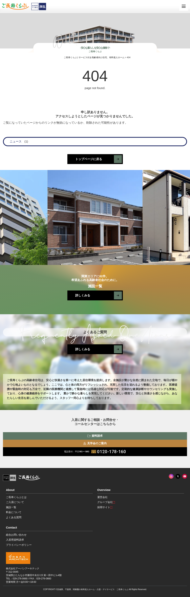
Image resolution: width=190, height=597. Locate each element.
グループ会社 (106, 502)
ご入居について (15, 502)
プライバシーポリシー (19, 544)
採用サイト (104, 507)
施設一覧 (11, 507)
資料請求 (94, 435)
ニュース (16, 141)
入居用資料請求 (15, 539)
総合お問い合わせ (16, 534)
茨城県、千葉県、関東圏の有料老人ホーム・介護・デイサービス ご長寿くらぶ (92, 589)
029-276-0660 (20, 578)
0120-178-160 (95, 451)
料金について (13, 512)
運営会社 (102, 497)
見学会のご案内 (95, 443)
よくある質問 (13, 517)
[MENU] (183, 6)
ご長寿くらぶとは (16, 497)
